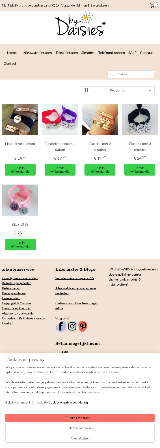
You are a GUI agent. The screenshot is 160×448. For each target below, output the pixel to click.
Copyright (9, 303)
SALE (132, 52)
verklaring (19, 293)
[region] (50, 415)
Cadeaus (146, 52)
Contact (10, 63)
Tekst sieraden (66, 52)
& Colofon (23, 303)
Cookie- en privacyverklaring (68, 440)
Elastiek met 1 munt (20, 143)
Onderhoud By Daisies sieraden (24, 318)
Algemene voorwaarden (18, 313)
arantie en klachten (17, 308)
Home (12, 52)
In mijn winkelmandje (20, 169)
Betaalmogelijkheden (16, 283)
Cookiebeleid (11, 298)
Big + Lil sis (20, 224)
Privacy (7, 293)
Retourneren (11, 288)
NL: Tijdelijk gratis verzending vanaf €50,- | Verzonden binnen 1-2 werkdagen (55, 5)
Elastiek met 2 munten (100, 146)
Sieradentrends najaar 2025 (74, 278)
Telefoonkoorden (111, 52)
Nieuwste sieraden (37, 52)
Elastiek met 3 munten (140, 146)
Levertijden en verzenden (20, 278)
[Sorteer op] (117, 90)
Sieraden (88, 52)
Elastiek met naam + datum (60, 146)
